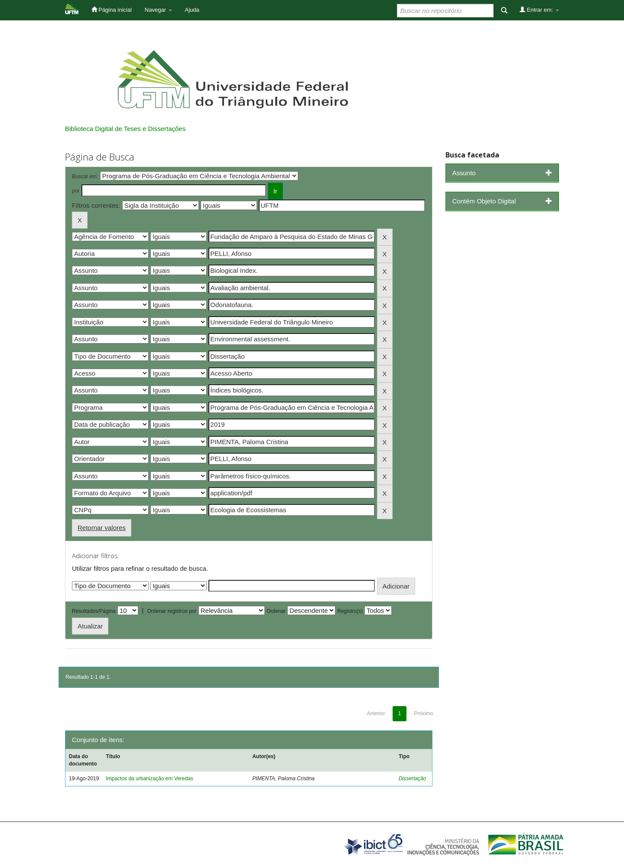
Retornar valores (102, 527)
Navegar (158, 10)
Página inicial (111, 9)
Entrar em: (539, 9)
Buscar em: (85, 176)
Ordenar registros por (171, 611)
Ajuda (192, 10)
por (75, 191)
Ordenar (276, 611)
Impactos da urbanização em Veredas (149, 778)
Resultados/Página (94, 611)
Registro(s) (350, 611)
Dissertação (412, 778)
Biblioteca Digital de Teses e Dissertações (125, 128)
